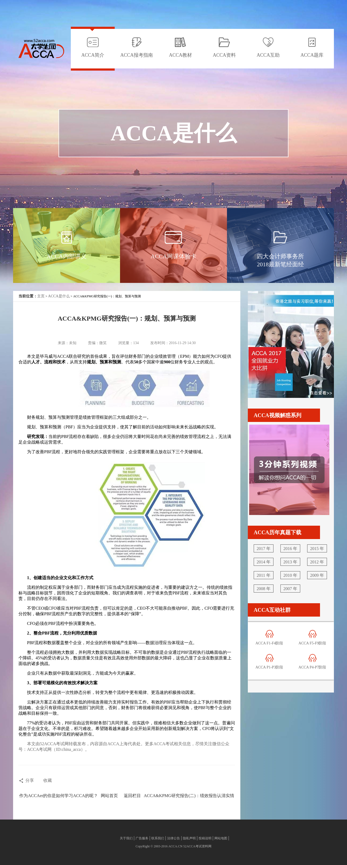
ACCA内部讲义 (66, 256)
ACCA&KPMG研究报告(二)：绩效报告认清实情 (189, 795)
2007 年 (290, 588)
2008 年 (264, 588)
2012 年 (317, 562)
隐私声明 (189, 838)
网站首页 (109, 795)
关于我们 (126, 838)
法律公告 (173, 838)
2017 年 (264, 548)
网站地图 (220, 838)
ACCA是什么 (59, 296)
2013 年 (290, 562)
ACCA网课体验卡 (173, 256)
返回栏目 (132, 795)
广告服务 (142, 838)
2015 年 (317, 548)
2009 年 (317, 575)
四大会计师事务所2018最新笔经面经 (280, 260)
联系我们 (157, 838)
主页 (41, 296)
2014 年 (264, 562)
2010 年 (290, 575)
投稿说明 (205, 838)
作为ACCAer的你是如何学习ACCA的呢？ (58, 795)
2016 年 (290, 548)
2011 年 (263, 575)
